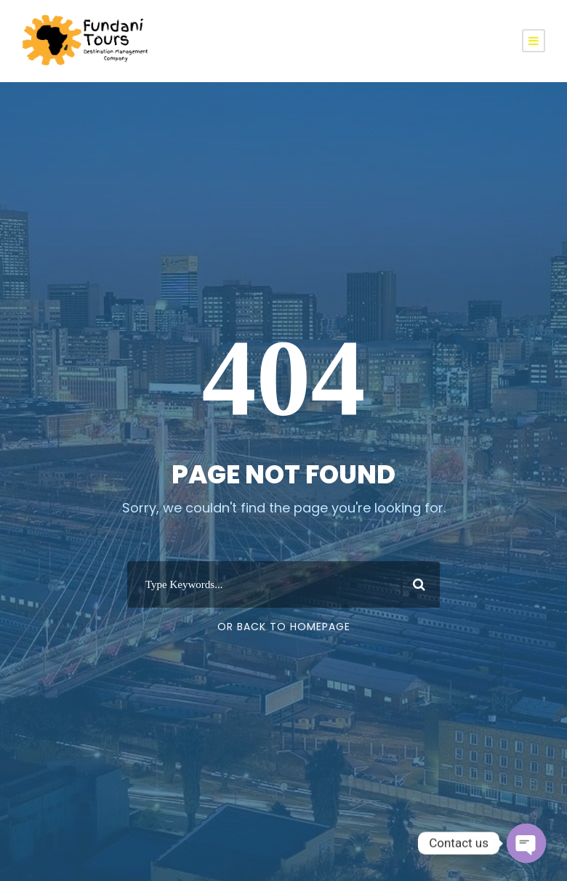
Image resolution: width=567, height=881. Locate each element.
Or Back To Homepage (283, 626)
